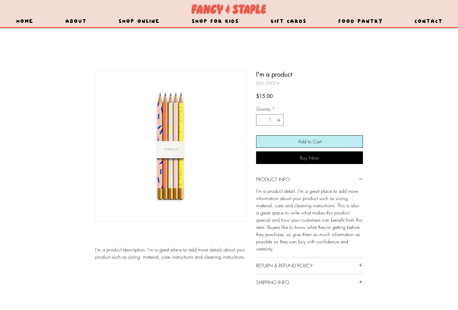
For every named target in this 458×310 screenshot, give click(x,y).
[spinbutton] (270, 120)
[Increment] (279, 120)
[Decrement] (261, 120)
